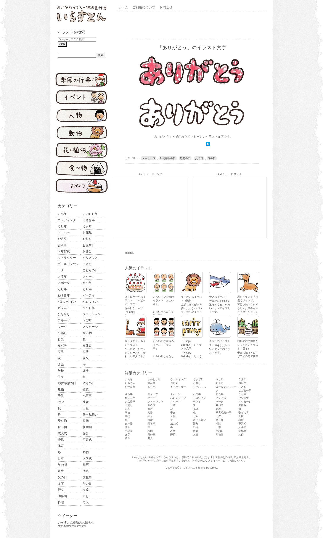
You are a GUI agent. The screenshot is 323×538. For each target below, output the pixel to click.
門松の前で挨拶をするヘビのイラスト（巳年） (247, 345)
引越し (62, 333)
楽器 (86, 370)
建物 (61, 389)
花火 (86, 358)
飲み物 (87, 333)
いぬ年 (62, 213)
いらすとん (186, 467)
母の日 (87, 483)
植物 (86, 420)
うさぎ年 (89, 220)
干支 (61, 377)
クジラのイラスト (219, 341)
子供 (61, 395)
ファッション (92, 314)
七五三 (87, 395)
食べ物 (62, 427)
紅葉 (86, 389)
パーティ (89, 295)
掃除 (61, 439)
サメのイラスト (218, 296)
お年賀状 (64, 251)
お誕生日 (89, 245)
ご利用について (143, 7)
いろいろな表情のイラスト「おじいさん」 (163, 300)
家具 (61, 351)
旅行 (86, 496)
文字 (61, 483)
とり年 (87, 289)
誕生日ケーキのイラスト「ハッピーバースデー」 (135, 300)
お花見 (87, 232)
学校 (61, 370)
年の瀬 (62, 464)
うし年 (62, 226)
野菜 (61, 489)
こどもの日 (90, 270)
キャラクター (67, 257)
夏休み (87, 345)
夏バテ (62, 345)
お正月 (62, 245)
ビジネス (64, 308)
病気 (86, 471)
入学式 (87, 458)
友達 (86, 489)
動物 (86, 452)
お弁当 (87, 251)
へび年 (87, 320)
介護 (61, 364)
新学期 (87, 427)
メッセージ (90, 326)
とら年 (62, 289)
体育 (61, 446)
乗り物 (62, 420)
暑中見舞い (90, 414)
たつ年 (87, 282)
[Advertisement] (193, 25)
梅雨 (86, 464)
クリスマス (90, 257)
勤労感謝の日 (67, 383)
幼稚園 (62, 496)
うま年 (87, 226)
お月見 (62, 239)
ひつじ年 (89, 308)
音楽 (61, 339)
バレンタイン (67, 301)
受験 (86, 402)
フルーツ (64, 320)
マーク (62, 326)
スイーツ (89, 276)
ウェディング (67, 220)
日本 (61, 458)
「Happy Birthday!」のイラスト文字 (191, 345)
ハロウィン (90, 301)
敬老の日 (89, 383)
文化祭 (87, 477)
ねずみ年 (64, 295)
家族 (86, 351)
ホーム (123, 7)
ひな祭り (64, 314)
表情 (61, 471)
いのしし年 (90, 213)
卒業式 (87, 439)
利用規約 (171, 460)
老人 (86, 502)
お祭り (87, 239)
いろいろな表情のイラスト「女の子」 (163, 345)
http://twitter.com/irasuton (72, 526)
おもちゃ (64, 232)
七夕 (61, 402)
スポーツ (64, 282)
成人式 (62, 433)
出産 (86, 408)
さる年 (62, 276)
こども (87, 264)
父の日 (62, 477)
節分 (86, 433)
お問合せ (165, 7)
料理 (61, 502)
